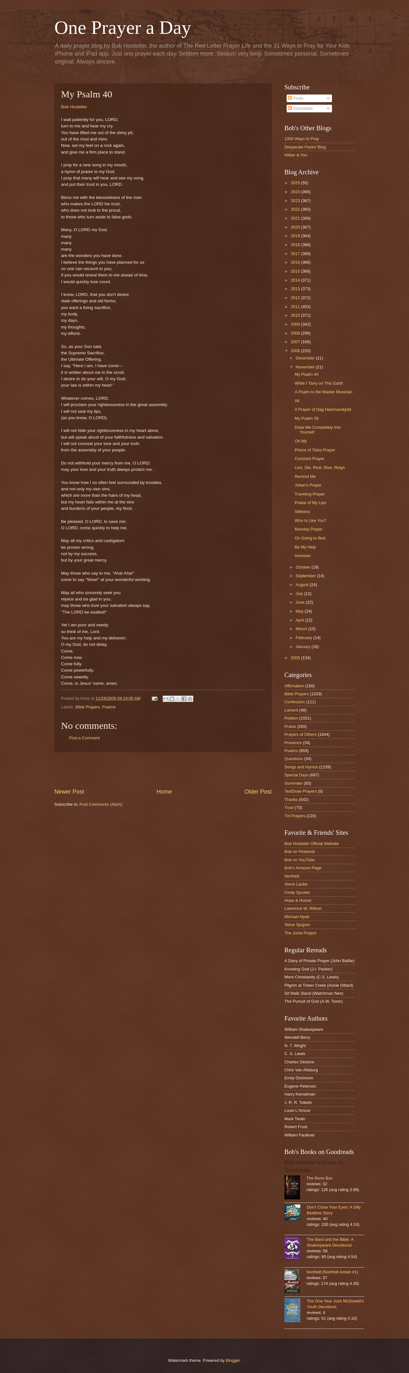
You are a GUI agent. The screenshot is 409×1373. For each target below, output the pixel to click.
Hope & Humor (298, 900)
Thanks (291, 799)
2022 (296, 209)
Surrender (293, 783)
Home (164, 791)
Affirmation (294, 685)
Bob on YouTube (299, 859)
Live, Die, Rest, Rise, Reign (320, 467)
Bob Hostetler (74, 106)
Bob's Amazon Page (302, 867)
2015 (296, 271)
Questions (293, 758)
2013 (296, 288)
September (306, 575)
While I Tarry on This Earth (319, 383)
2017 (296, 253)
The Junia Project (300, 933)
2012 (296, 297)
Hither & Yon (295, 155)
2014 (296, 280)
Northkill (291, 876)
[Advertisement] (163, 770)
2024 (296, 191)
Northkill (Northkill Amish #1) (332, 1272)
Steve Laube (295, 884)
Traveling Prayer (310, 494)
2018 (296, 244)
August (303, 584)
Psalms (109, 707)
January (303, 646)
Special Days (296, 775)
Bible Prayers (87, 707)
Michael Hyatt (296, 916)
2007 (296, 341)
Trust (289, 807)
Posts (295, 98)
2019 (296, 235)
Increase (302, 555)
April (300, 620)
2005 (296, 657)
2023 (296, 200)
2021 (296, 218)
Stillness (302, 511)
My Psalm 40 (306, 374)
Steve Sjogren (297, 924)
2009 (296, 324)
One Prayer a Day (122, 27)
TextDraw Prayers (300, 791)
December (306, 358)
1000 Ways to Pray (301, 138)
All (297, 400)
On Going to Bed (310, 538)
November (306, 367)
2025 (296, 182)
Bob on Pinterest (299, 851)
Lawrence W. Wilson (303, 908)
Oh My (301, 441)
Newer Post (69, 791)
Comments (300, 108)
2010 (296, 315)
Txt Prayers (294, 815)
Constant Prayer (309, 458)
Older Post (258, 791)
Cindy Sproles (297, 892)
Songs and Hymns (301, 767)
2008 (296, 333)
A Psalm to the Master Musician (323, 391)
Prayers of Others (300, 734)
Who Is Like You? (311, 520)
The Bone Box (319, 1178)
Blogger (233, 1360)
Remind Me (305, 476)
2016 (296, 262)
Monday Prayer (308, 529)
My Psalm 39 (306, 418)
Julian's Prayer (308, 485)
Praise (290, 726)
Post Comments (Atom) (101, 804)
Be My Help (305, 547)
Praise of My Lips (310, 502)
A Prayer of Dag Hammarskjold (323, 409)
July (300, 593)
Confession (294, 701)
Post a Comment (84, 738)
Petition (291, 718)
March (302, 628)
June (301, 602)
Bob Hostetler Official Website (311, 843)
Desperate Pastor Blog (305, 147)
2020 (296, 227)
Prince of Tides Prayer (315, 450)
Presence (293, 742)
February (304, 637)
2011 (296, 306)
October (303, 567)
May (300, 611)
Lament (291, 710)
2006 (296, 350)
